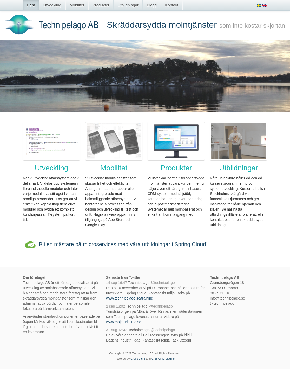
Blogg (152, 5)
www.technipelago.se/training (129, 298)
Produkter (101, 5)
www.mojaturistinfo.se (123, 322)
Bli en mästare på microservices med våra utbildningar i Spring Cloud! (123, 244)
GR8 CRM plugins (163, 358)
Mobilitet (77, 5)
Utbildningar (128, 5)
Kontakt (171, 5)
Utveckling (52, 5)
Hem (31, 5)
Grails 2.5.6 (137, 358)
